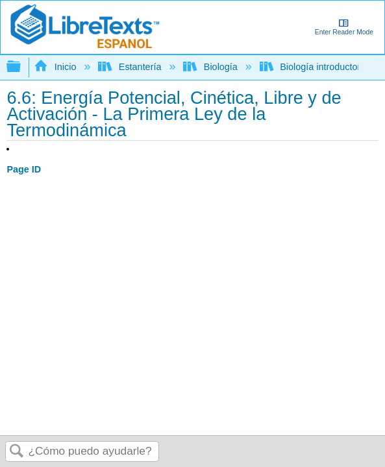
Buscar (17, 452)
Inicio (56, 67)
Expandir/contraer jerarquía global (22, 67)
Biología (211, 67)
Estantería (131, 67)
